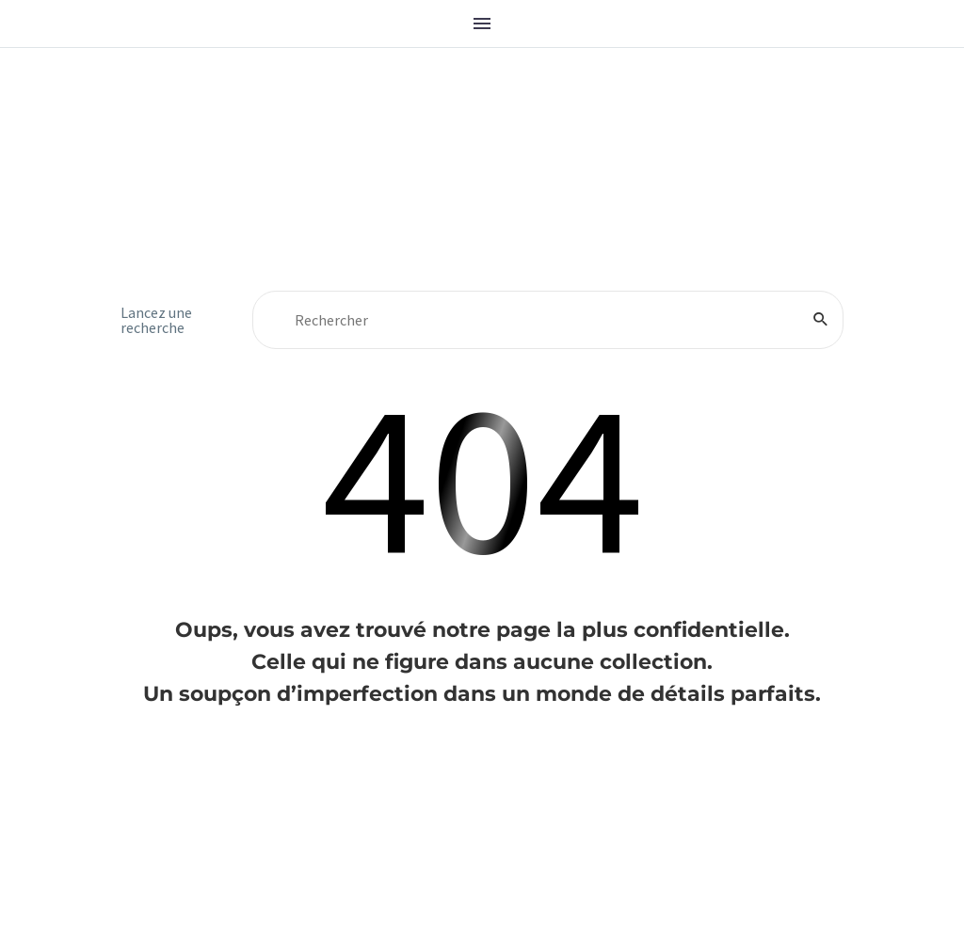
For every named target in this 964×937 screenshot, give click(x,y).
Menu (482, 23)
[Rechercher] (548, 320)
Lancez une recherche (156, 320)
